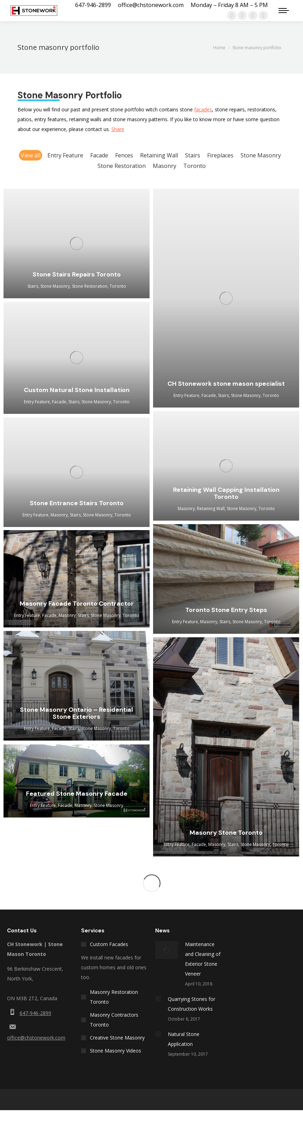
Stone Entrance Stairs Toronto (77, 503)
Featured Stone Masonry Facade (76, 793)
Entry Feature (65, 155)
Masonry (164, 166)
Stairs (192, 155)
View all (30, 155)
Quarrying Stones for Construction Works (191, 1004)
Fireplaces (220, 155)
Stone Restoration (122, 166)
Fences (124, 155)
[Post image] (166, 950)
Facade (99, 155)
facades (203, 109)
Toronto (194, 166)
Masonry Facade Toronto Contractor (77, 603)
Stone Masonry (261, 155)
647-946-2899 (35, 1013)
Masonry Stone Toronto (226, 832)
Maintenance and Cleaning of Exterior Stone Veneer (202, 959)
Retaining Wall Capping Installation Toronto (226, 493)
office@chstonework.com (36, 1037)
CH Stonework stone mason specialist (226, 383)
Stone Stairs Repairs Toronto (77, 274)
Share (117, 129)
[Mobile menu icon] (283, 10)
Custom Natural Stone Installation (77, 389)
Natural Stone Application (183, 1039)
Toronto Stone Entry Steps (226, 609)
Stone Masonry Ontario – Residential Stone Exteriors (76, 713)
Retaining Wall (159, 155)
